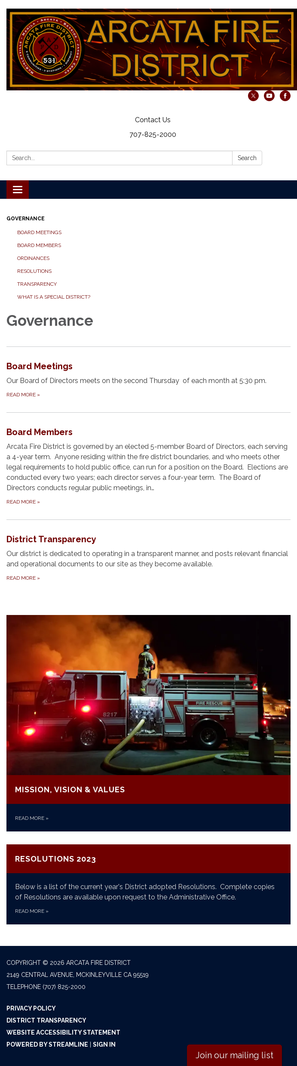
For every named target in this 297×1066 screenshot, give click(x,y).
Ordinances (33, 258)
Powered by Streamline (47, 1044)
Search (247, 157)
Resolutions (34, 271)
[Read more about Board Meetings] (148, 379)
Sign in (104, 1044)
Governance (25, 219)
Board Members (39, 245)
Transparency (37, 284)
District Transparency (46, 1020)
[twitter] (253, 99)
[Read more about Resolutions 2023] (148, 884)
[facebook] (285, 99)
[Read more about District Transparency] (148, 557)
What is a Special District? (53, 297)
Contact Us (153, 120)
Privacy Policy (31, 1008)
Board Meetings (39, 232)
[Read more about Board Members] (148, 465)
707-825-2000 (152, 134)
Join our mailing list (234, 1055)
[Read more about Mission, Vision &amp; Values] (148, 723)
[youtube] (269, 99)
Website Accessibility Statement (63, 1032)
